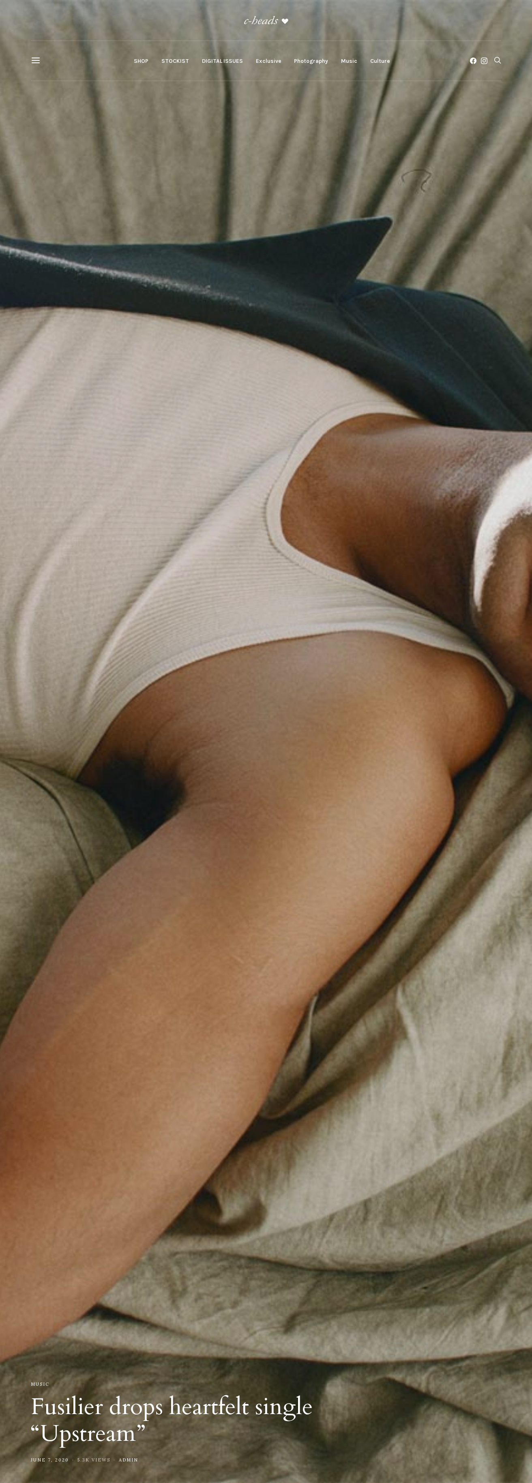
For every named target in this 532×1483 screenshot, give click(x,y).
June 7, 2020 (50, 1460)
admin (128, 1460)
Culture (380, 61)
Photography (311, 61)
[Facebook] (473, 61)
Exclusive (268, 61)
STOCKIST (175, 61)
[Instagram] (484, 61)
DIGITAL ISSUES (222, 61)
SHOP (141, 61)
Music (349, 61)
